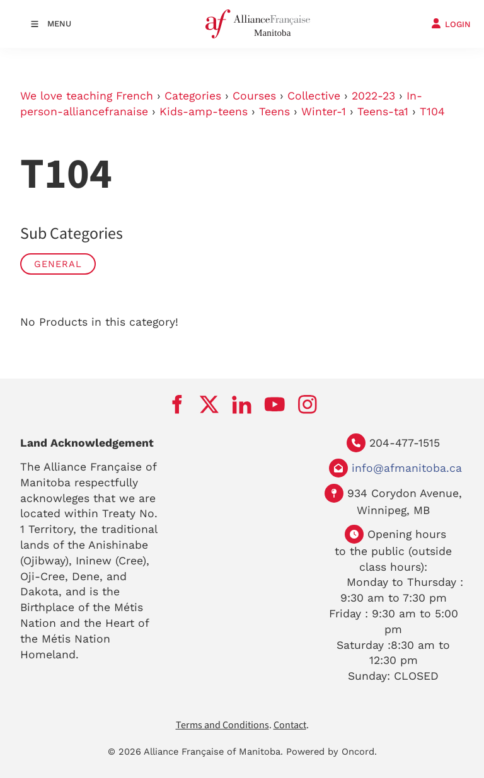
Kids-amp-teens (203, 111)
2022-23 (373, 95)
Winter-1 (323, 111)
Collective (313, 95)
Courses (254, 95)
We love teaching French (86, 95)
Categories (192, 95)
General (58, 264)
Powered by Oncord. (331, 751)
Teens (274, 111)
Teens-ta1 (382, 111)
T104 (432, 111)
